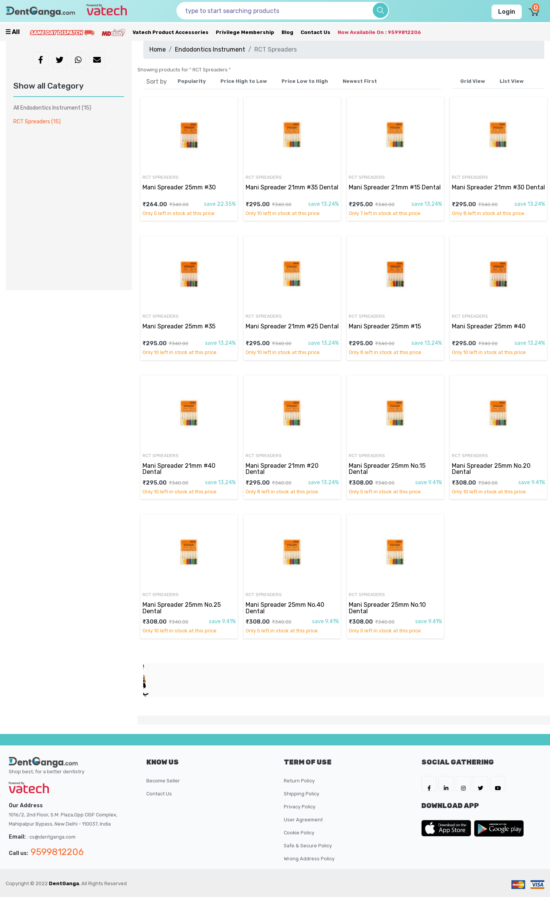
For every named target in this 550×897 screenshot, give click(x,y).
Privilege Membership (245, 32)
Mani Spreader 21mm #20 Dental (282, 468)
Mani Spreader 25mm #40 (489, 326)
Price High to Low (243, 81)
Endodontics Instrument (210, 49)
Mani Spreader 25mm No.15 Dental (387, 468)
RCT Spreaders (160, 177)
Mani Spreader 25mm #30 (179, 187)
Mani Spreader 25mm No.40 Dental (285, 607)
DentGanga (64, 883)
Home (157, 49)
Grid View (472, 81)
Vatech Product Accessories (171, 32)
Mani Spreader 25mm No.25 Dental (181, 607)
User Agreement (303, 820)
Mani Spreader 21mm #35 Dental (292, 187)
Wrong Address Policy (309, 858)
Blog (287, 32)
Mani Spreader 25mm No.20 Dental (491, 468)
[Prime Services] (61, 32)
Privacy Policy (299, 807)
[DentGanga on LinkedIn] (446, 783)
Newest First (360, 81)
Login (506, 11)
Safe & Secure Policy (308, 846)
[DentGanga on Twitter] (480, 783)
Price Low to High (304, 81)
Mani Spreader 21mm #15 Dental (395, 187)
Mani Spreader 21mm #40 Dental (178, 468)
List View (512, 81)
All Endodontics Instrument (52, 108)
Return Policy (299, 781)
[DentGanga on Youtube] (497, 783)
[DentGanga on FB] (429, 783)
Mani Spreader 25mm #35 (178, 326)
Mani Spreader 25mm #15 (385, 326)
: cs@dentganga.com (51, 837)
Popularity (192, 81)
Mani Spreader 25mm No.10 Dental (387, 607)
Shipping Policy (301, 794)
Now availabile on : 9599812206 (379, 32)
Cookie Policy (299, 833)
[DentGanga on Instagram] (463, 783)
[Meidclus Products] (113, 32)
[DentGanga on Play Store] (499, 828)
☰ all (12, 32)
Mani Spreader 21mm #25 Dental (292, 326)
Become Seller (163, 781)
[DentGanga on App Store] (447, 828)
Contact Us (315, 32)
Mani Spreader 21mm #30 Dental (498, 187)
